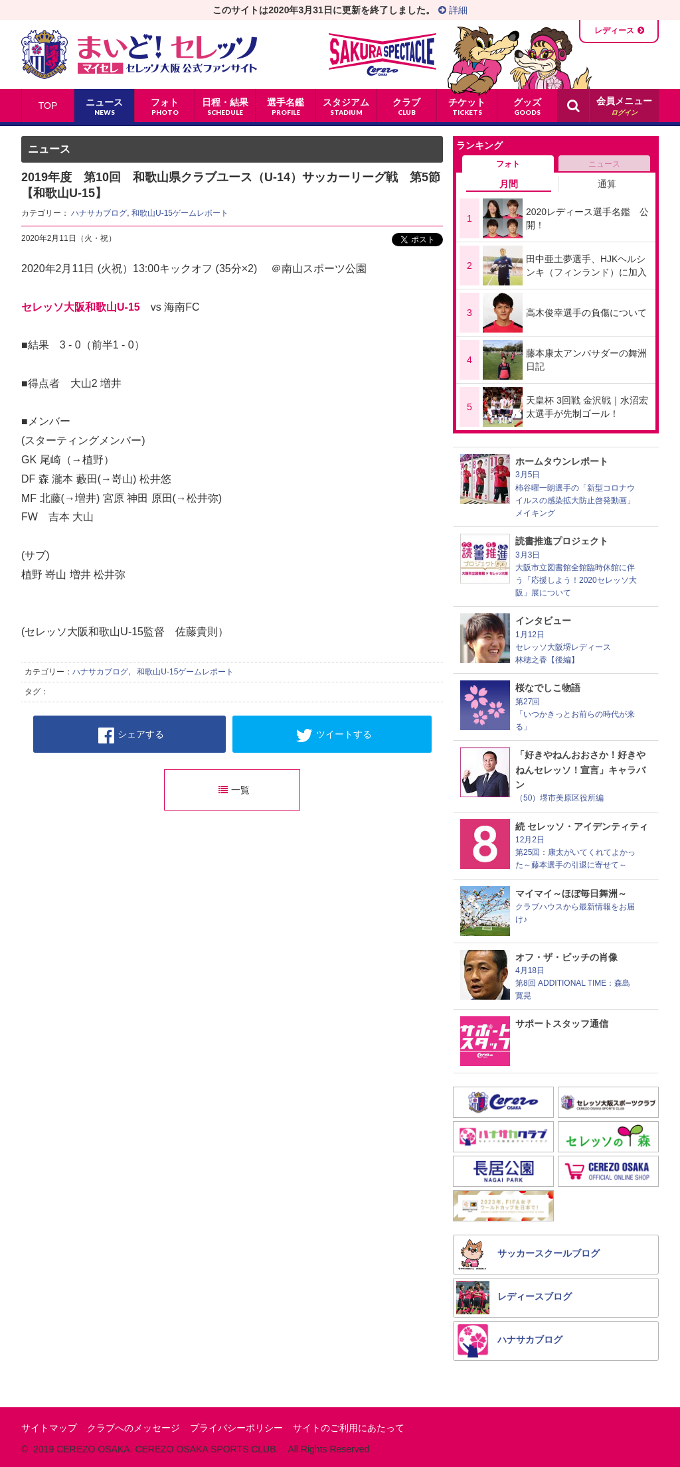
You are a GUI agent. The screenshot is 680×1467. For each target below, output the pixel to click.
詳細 (453, 10)
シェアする (131, 735)
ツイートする (334, 735)
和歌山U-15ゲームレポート (179, 213)
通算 (607, 184)
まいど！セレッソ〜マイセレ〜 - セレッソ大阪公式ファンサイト (139, 54)
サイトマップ (49, 1428)
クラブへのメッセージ (133, 1428)
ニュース (604, 164)
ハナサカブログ (99, 213)
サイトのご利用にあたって (348, 1428)
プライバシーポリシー (236, 1428)
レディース (614, 30)
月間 (508, 184)
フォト (508, 164)
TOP (48, 105)
